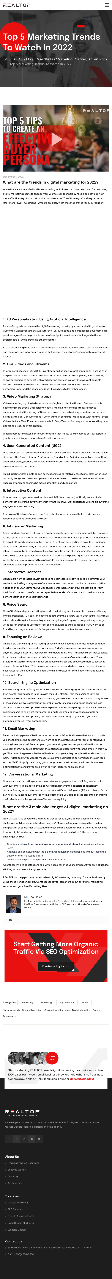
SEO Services (15, 1161)
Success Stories (17, 1121)
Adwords (15, 957)
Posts (85, 949)
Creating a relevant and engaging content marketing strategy (43, 791)
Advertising (27, 949)
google (96, 957)
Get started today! (21, 1031)
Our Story (13, 1128)
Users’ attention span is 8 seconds (45, 539)
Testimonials (15, 1135)
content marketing (14, 530)
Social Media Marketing (21, 1174)
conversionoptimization (57, 957)
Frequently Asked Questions (23, 1114)
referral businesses (40, 507)
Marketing (46, 949)
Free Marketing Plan (35, 833)
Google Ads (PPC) (18, 1154)
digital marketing (81, 957)
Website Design (17, 1181)
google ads (9, 963)
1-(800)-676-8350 (23, 1206)
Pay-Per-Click (67, 949)
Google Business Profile (21, 1168)
